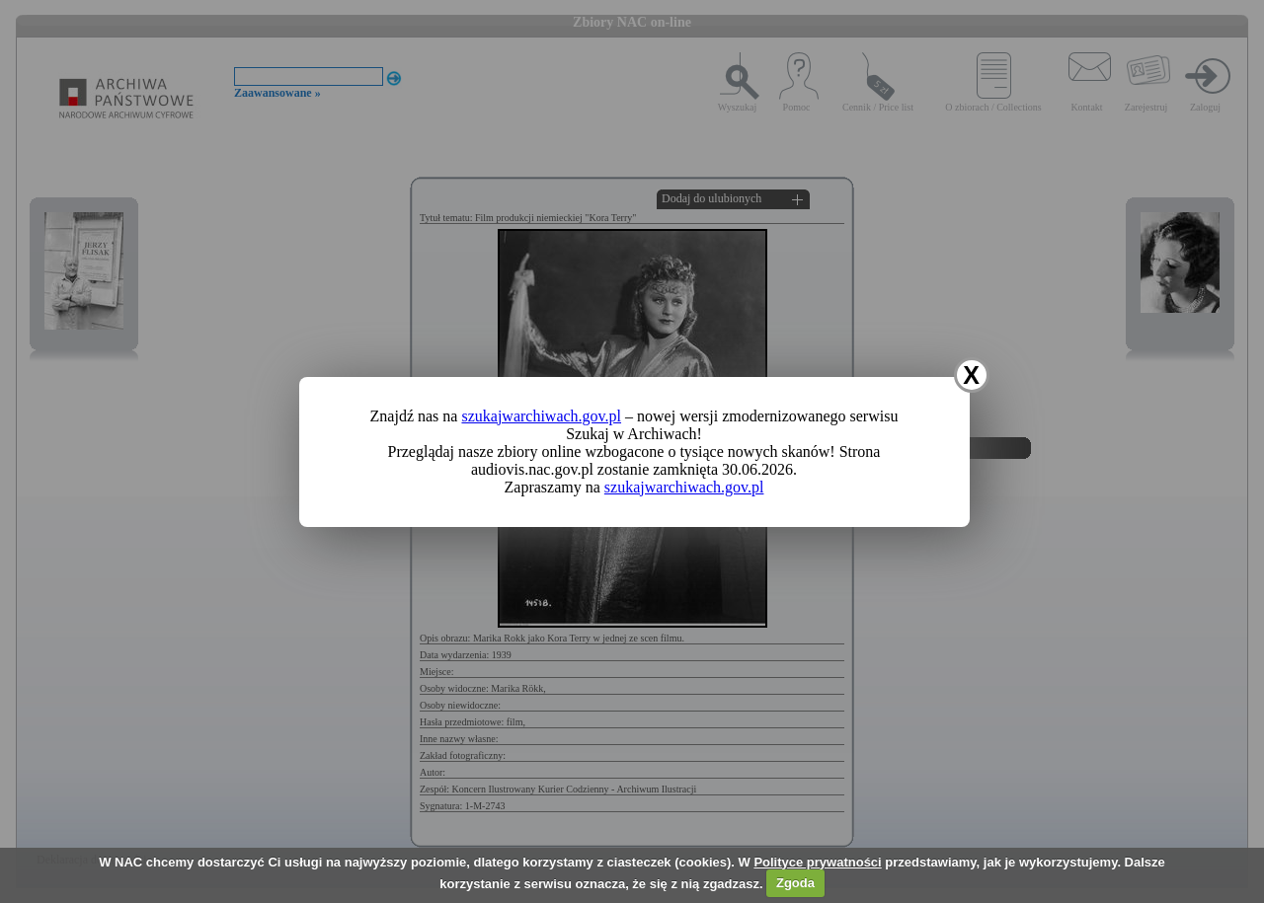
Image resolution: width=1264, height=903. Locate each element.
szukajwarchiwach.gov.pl (541, 416)
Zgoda (795, 882)
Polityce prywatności (817, 862)
